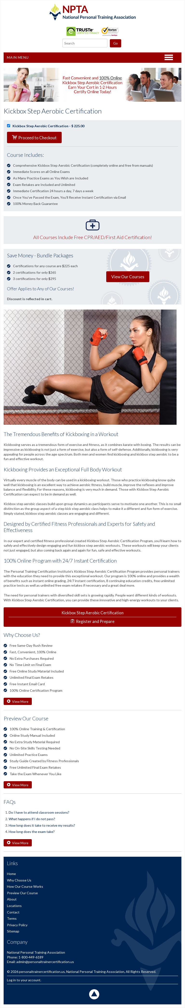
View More (17, 701)
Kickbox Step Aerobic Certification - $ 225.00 (45, 126)
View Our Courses (127, 276)
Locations (14, 906)
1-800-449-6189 (31, 957)
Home (11, 874)
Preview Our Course (22, 893)
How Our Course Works (25, 886)
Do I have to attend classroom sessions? (39, 812)
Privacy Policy (17, 925)
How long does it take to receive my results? (42, 825)
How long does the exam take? (32, 832)
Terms (12, 918)
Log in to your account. (24, 980)
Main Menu (18, 57)
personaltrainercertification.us (42, 972)
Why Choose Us (19, 880)
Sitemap (13, 931)
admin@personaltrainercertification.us (45, 962)
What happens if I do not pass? (32, 819)
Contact (13, 912)
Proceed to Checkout (34, 137)
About (12, 899)
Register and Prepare (92, 617)
